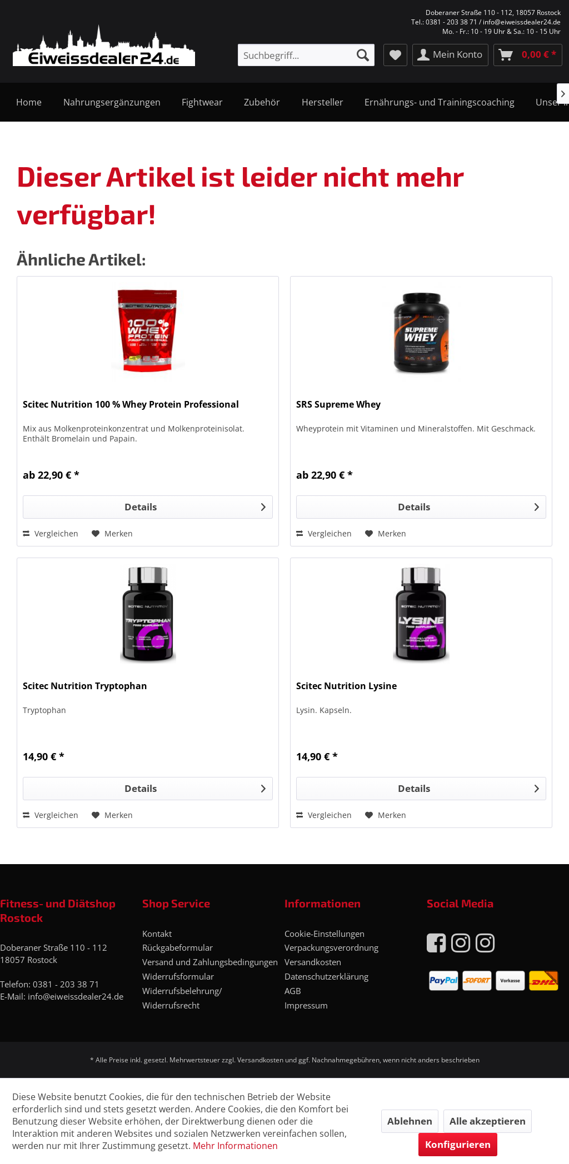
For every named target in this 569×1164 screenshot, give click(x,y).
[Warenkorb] (527, 55)
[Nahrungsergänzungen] (111, 102)
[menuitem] (306, 55)
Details (195, 505)
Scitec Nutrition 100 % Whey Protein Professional (131, 404)
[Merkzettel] (395, 55)
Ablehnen (409, 1121)
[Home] (29, 102)
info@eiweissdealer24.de (75, 996)
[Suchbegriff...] (306, 55)
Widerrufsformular (178, 976)
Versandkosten (312, 961)
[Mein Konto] (450, 55)
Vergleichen (50, 533)
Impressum (306, 1005)
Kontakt (157, 933)
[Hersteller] (322, 102)
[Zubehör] (262, 102)
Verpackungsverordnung (331, 947)
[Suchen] (363, 55)
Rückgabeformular (177, 947)
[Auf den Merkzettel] (112, 533)
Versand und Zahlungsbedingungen (210, 961)
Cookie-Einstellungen (324, 933)
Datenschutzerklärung (326, 976)
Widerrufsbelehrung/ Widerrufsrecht (182, 998)
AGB (292, 990)
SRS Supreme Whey (338, 404)
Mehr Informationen (235, 1146)
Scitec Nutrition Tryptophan (85, 686)
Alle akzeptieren (488, 1121)
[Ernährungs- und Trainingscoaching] (439, 102)
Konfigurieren (458, 1144)
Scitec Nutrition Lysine (346, 686)
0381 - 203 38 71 (66, 984)
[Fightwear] (202, 102)
